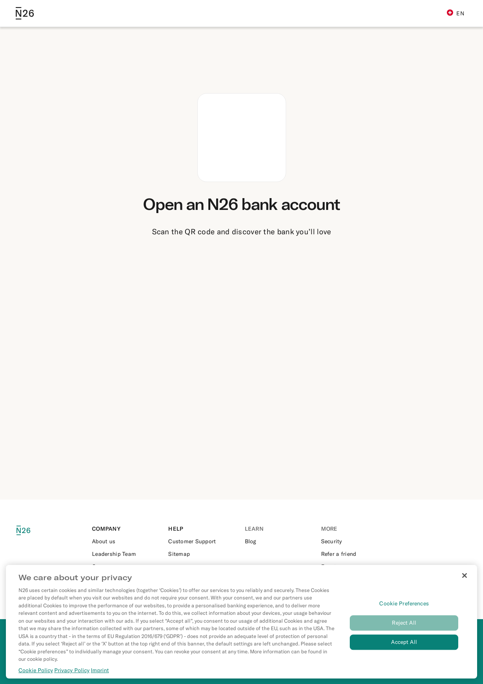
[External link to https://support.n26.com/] (203, 541)
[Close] (464, 580)
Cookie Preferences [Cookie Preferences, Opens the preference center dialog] (404, 608)
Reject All (404, 627)
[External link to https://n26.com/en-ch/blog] (280, 541)
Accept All (404, 646)
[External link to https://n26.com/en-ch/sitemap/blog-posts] (203, 554)
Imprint (100, 674)
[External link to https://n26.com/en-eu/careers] (127, 566)
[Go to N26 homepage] (25, 13)
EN (455, 13)
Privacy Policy (72, 674)
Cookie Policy (35, 674)
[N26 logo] (32, 530)
